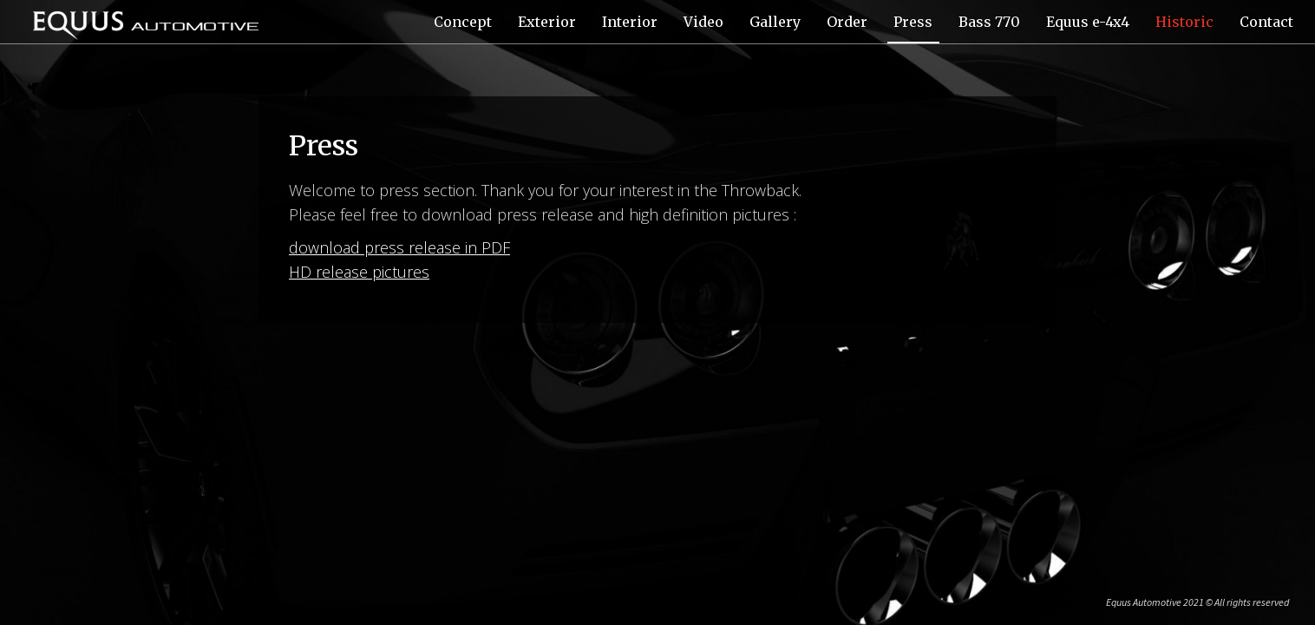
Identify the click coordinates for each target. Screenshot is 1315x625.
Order (847, 21)
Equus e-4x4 (1087, 21)
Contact (1266, 21)
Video (703, 21)
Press (912, 21)
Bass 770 (989, 21)
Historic (1184, 21)
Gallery (775, 21)
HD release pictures (359, 271)
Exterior (547, 21)
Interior (630, 21)
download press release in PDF (399, 247)
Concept (463, 21)
